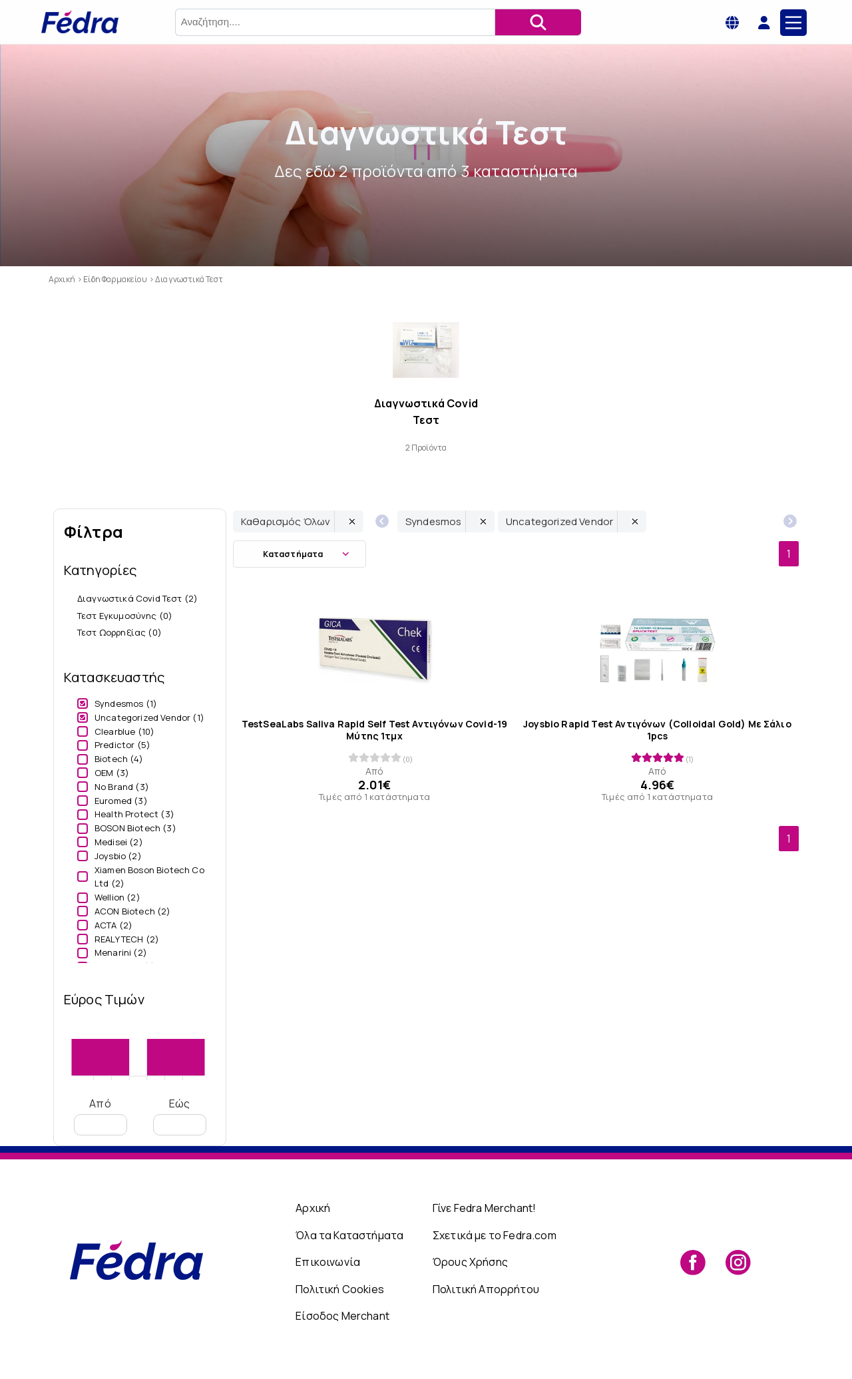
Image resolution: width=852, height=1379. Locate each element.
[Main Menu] (793, 22)
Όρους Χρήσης (470, 1262)
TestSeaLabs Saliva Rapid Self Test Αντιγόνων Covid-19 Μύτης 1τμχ (374, 730)
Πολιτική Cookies (340, 1289)
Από (100, 1115)
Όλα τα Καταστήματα (349, 1235)
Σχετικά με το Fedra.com (494, 1235)
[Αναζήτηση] (538, 22)
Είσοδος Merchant (342, 1315)
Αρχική (313, 1208)
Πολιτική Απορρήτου (486, 1289)
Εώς (179, 1115)
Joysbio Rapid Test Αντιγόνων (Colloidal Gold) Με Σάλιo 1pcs (657, 730)
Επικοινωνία (328, 1262)
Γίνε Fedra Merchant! (484, 1208)
